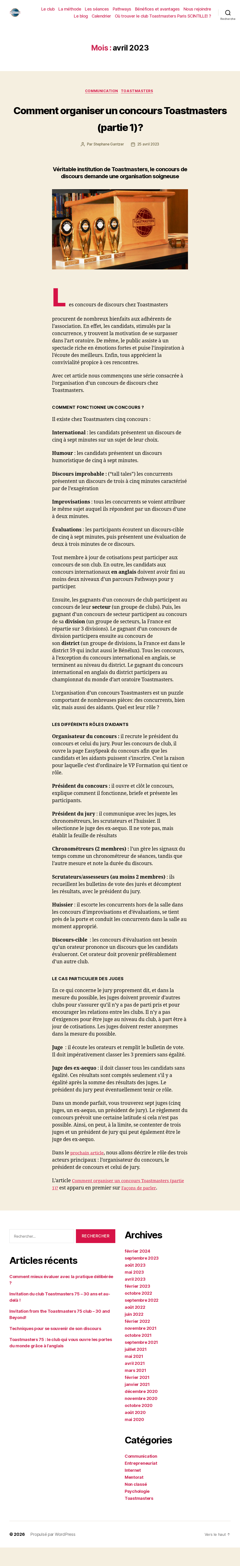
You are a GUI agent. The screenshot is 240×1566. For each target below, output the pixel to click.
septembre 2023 (142, 1276)
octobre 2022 (138, 1311)
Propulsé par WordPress (52, 1552)
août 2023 (135, 1283)
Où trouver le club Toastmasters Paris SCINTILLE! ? (163, 16)
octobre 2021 (138, 1353)
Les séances (97, 9)
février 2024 (137, 1269)
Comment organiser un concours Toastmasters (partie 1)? (120, 127)
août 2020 (135, 1430)
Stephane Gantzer (108, 162)
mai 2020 (134, 1438)
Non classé (136, 1502)
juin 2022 (134, 1332)
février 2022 (137, 1339)
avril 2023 (135, 1297)
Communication (101, 92)
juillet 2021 (136, 1367)
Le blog (81, 16)
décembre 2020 (141, 1409)
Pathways (122, 9)
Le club (48, 9)
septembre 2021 (141, 1360)
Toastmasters (139, 92)
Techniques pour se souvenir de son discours (55, 1347)
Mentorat (134, 1495)
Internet (133, 1488)
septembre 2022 (141, 1318)
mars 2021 (135, 1388)
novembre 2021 (141, 1346)
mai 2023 (134, 1290)
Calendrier (101, 16)
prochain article (89, 1171)
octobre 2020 (139, 1423)
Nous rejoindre (197, 9)
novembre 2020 (141, 1416)
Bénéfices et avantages (157, 9)
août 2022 (135, 1325)
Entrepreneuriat (141, 1481)
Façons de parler (158, 1206)
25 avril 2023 (148, 162)
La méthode (69, 9)
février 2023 (137, 1304)
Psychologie (137, 1509)
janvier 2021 (137, 1402)
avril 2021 (135, 1381)
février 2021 (137, 1395)
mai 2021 (134, 1374)
